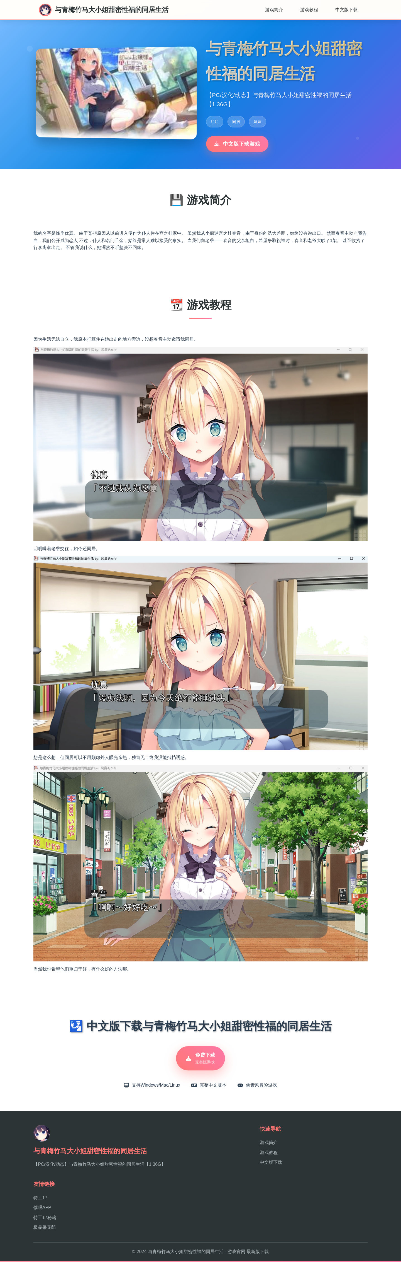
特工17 (40, 1198)
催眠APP (42, 1209)
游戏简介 (274, 9)
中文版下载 (346, 9)
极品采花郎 (44, 1228)
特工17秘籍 (44, 1219)
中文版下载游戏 (237, 144)
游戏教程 (309, 9)
